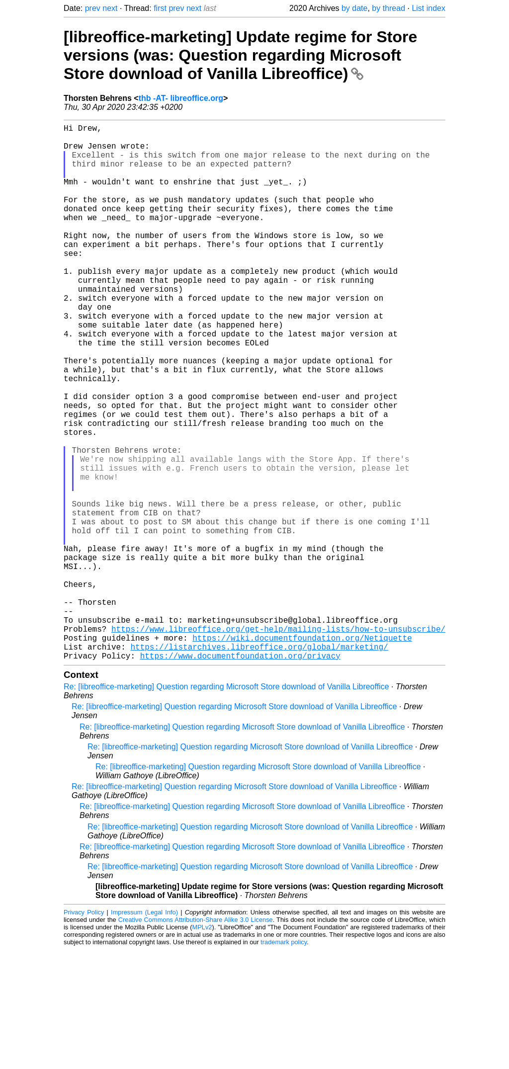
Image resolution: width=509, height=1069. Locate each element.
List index (428, 8)
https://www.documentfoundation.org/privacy (240, 774)
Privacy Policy (84, 1031)
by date (354, 8)
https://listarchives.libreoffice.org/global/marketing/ (259, 763)
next (109, 8)
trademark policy (283, 1061)
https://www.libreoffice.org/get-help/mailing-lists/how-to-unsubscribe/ (278, 742)
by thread (388, 8)
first (160, 8)
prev (92, 8)
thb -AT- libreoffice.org (181, 98)
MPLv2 (202, 1046)
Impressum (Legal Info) (144, 1031)
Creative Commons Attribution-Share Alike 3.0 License (195, 1039)
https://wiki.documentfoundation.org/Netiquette (302, 752)
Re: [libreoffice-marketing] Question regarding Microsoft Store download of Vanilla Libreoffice (226, 806)
